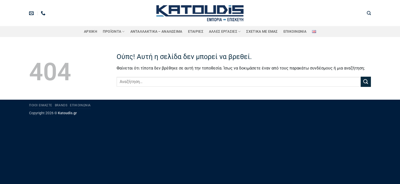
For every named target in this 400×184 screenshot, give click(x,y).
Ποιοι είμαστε (40, 105)
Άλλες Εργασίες (225, 31)
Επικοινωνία (294, 31)
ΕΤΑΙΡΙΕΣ (195, 31)
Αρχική (90, 31)
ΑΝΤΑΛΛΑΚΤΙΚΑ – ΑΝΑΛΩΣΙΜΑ (156, 31)
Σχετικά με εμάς (262, 31)
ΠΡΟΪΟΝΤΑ (114, 31)
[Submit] (366, 82)
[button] (369, 13)
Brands (61, 105)
